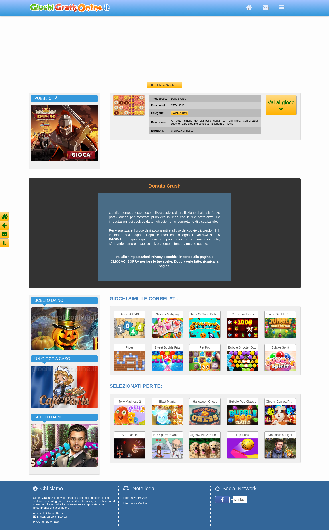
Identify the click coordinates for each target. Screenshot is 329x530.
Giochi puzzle (180, 113)
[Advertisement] (164, 49)
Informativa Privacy (135, 497)
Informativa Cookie (135, 503)
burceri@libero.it (56, 516)
